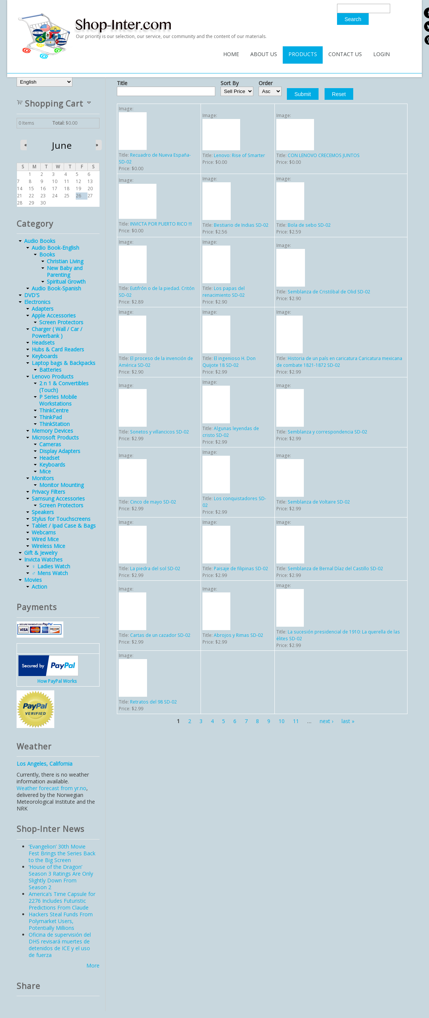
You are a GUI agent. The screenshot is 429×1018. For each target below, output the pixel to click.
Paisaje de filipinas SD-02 (241, 568)
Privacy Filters (48, 491)
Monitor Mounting (61, 484)
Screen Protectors (61, 322)
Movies (33, 579)
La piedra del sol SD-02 (155, 568)
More (93, 965)
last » (348, 721)
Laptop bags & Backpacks (63, 362)
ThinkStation (54, 423)
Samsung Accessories (58, 498)
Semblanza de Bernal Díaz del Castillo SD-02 (335, 568)
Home (231, 54)
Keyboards (45, 356)
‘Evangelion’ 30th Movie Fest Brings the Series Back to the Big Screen (62, 853)
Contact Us (345, 54)
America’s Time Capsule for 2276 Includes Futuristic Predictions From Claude (62, 900)
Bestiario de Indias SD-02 (241, 225)
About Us (263, 54)
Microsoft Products (55, 437)
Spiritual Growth (66, 281)
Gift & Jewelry (40, 552)
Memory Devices (52, 430)
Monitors (43, 478)
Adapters (43, 308)
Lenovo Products (53, 376)
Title (122, 83)
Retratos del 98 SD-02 (153, 702)
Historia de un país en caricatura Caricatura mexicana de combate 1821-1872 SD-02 (339, 361)
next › (326, 721)
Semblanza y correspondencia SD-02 (327, 432)
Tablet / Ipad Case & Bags (64, 525)
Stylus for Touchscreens (61, 518)
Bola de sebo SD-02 (309, 225)
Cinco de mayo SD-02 (153, 502)
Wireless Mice (48, 545)
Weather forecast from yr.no (51, 788)
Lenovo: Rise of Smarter (239, 155)
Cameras (50, 444)
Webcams (44, 532)
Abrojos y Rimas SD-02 (238, 635)
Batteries (50, 369)
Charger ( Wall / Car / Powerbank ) (57, 332)
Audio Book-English (55, 247)
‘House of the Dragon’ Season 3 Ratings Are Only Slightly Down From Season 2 (61, 877)
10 (282, 721)
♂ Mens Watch (50, 573)
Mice (45, 471)
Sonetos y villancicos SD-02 (159, 432)
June (62, 145)
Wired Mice (45, 539)
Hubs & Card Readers (58, 349)
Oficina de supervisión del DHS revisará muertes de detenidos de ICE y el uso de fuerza (60, 944)
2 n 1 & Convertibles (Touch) (64, 387)
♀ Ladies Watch (51, 566)
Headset (49, 457)
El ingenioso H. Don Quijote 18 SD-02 (229, 361)
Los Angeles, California (44, 763)
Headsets (43, 342)
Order (266, 83)
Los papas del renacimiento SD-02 (223, 291)
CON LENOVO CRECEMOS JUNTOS (324, 155)
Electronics (37, 301)
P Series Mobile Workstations (58, 400)
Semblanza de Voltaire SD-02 (319, 502)
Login (381, 54)
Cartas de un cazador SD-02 (160, 635)
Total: (58, 123)
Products (302, 54)
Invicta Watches (43, 559)
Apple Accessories (54, 315)
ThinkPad (50, 417)
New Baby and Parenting (65, 271)
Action (39, 586)
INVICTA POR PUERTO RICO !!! (161, 224)
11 (296, 721)
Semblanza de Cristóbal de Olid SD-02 (329, 291)
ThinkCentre (54, 410)
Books (47, 254)
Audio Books (39, 240)
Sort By (230, 83)
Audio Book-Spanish (56, 288)
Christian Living (65, 261)
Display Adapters (59, 451)
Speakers (43, 512)
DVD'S (32, 295)
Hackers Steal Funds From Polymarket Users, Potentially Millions (61, 921)
